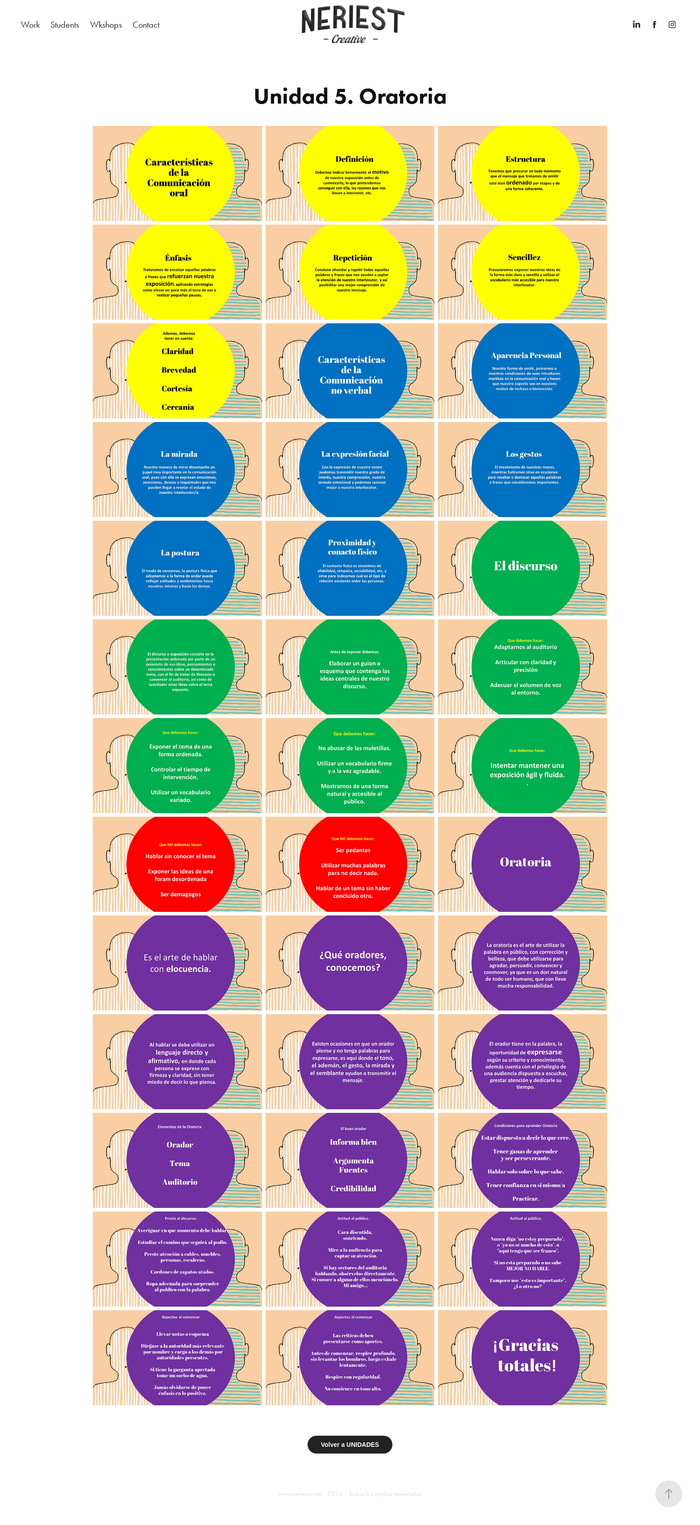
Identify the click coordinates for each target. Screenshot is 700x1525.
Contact (146, 24)
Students (64, 24)
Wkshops (106, 24)
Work (30, 24)
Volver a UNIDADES (350, 1444)
